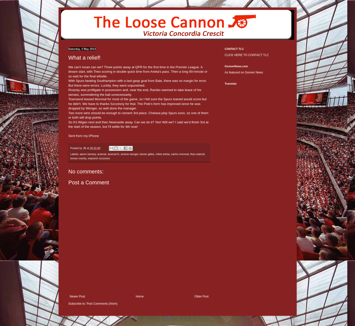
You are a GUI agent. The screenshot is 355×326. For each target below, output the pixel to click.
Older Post (201, 296)
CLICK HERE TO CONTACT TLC (247, 55)
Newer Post (77, 296)
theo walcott (197, 154)
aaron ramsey (88, 154)
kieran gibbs (147, 154)
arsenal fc (113, 154)
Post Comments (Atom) (102, 303)
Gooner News (254, 72)
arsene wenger (129, 154)
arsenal (101, 154)
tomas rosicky (78, 158)
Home (140, 296)
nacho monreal (180, 154)
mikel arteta (163, 154)
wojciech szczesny (99, 158)
